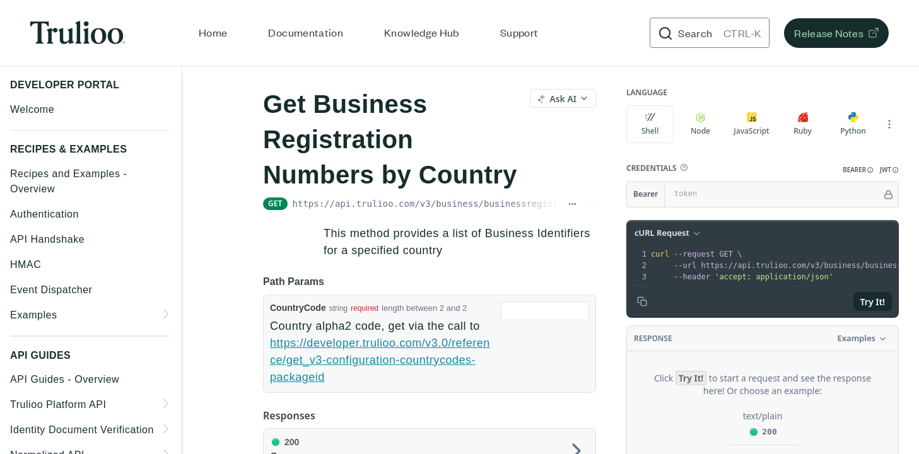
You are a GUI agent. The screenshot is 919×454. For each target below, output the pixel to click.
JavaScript (751, 124)
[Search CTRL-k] (710, 33)
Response (653, 338)
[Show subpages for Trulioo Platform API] (166, 404)
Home (213, 32)
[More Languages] (889, 124)
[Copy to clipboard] (642, 301)
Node (700, 124)
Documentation (305, 32)
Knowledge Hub (421, 32)
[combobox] (545, 310)
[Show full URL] (572, 203)
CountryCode (298, 308)
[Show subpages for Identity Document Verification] (166, 429)
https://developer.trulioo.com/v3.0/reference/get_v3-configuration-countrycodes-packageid (380, 360)
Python (853, 124)
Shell (650, 124)
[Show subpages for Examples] (166, 314)
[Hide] (888, 194)
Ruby (802, 124)
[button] (684, 168)
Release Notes (828, 33)
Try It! (872, 302)
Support (519, 32)
